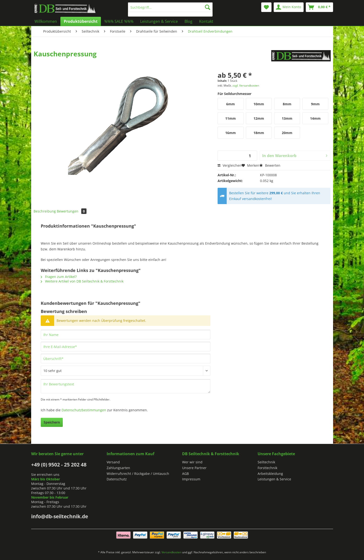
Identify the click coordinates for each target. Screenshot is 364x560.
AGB (185, 473)
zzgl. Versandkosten (245, 85)
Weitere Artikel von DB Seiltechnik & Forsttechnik (82, 281)
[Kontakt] (206, 21)
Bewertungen (72, 211)
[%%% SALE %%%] (119, 21)
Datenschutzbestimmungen (84, 410)
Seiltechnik (266, 462)
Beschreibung (45, 211)
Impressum (191, 479)
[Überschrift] (125, 358)
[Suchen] (207, 7)
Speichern (52, 422)
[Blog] (188, 21)
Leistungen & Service (274, 479)
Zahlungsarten (118, 468)
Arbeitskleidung (270, 473)
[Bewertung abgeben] (125, 371)
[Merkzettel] (266, 7)
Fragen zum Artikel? (59, 276)
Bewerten (269, 165)
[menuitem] (170, 9)
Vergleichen (230, 165)
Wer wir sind (192, 462)
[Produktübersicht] (80, 21)
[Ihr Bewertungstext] (125, 386)
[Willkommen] (45, 21)
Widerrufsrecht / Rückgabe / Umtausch (138, 473)
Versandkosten (171, 552)
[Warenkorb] (319, 7)
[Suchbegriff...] (170, 7)
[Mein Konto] (289, 7)
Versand (113, 462)
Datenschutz (117, 479)
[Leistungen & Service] (159, 21)
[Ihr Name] (125, 334)
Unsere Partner (194, 468)
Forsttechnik (267, 468)
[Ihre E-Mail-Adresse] (125, 346)
